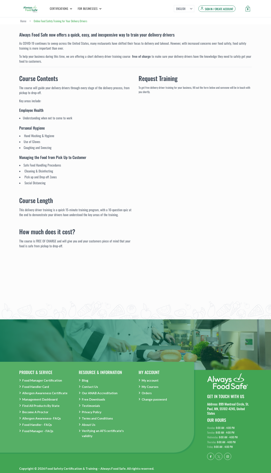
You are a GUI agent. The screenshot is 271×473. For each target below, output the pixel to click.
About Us (88, 424)
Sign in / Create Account (219, 9)
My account (150, 380)
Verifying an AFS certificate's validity (103, 433)
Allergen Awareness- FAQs (41, 418)
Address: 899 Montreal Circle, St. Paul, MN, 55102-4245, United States (228, 409)
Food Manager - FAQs (37, 431)
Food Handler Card (35, 387)
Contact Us (90, 387)
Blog (85, 380)
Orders (147, 393)
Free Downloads (93, 399)
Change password (154, 399)
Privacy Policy (91, 412)
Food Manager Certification (42, 380)
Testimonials (91, 405)
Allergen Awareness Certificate (45, 393)
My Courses (150, 387)
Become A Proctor (35, 412)
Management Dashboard (40, 399)
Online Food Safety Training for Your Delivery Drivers (60, 21)
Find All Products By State (41, 405)
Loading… (195, 193)
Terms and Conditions (97, 418)
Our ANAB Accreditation (100, 393)
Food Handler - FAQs (37, 424)
